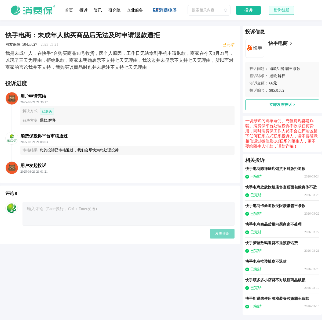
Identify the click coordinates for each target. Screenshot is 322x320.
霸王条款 (292, 69)
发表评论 (222, 234)
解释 (281, 76)
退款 (273, 76)
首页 (69, 10)
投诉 (83, 10)
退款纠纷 (276, 69)
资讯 (98, 10)
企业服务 (135, 10)
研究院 (114, 10)
